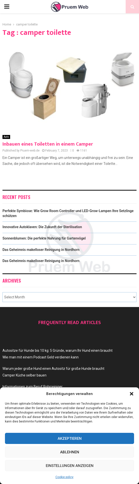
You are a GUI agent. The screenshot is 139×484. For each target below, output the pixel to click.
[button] (131, 393)
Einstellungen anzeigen (69, 465)
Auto (6, 136)
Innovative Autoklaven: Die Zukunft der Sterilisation (42, 227)
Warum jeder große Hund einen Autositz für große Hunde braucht (53, 369)
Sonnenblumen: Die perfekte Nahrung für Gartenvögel (44, 238)
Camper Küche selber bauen (24, 375)
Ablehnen (69, 452)
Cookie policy (64, 477)
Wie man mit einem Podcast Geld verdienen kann (40, 357)
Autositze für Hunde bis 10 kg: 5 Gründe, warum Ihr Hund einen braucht (57, 350)
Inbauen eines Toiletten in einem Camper (47, 144)
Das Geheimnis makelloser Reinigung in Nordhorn (40, 250)
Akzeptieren (70, 438)
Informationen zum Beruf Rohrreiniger (32, 387)
